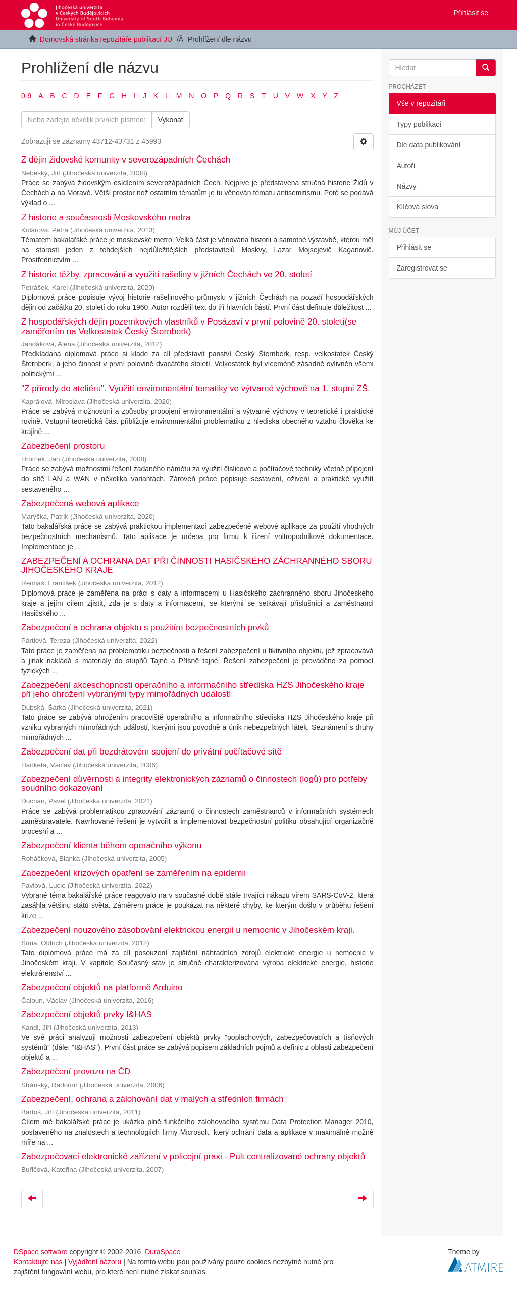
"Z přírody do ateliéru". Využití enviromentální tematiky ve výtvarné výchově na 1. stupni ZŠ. (195, 388)
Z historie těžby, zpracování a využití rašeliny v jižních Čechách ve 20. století (166, 274)
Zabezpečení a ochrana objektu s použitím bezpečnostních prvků (145, 627)
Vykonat (170, 120)
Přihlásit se (414, 247)
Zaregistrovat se (422, 268)
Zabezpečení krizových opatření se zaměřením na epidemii (133, 873)
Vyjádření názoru (94, 1262)
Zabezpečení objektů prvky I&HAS (86, 1014)
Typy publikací (419, 124)
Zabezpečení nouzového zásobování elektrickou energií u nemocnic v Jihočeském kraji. (188, 930)
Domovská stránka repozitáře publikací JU (106, 39)
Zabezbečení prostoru (63, 446)
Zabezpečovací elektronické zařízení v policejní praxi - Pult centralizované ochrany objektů (193, 1156)
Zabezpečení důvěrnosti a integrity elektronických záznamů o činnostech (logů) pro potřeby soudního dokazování (194, 783)
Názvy (407, 186)
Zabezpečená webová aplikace (80, 503)
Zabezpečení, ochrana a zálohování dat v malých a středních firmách (152, 1099)
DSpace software (41, 1252)
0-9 (26, 96)
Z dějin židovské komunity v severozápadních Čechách (125, 160)
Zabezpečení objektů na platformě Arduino (101, 987)
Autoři (406, 166)
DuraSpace (162, 1252)
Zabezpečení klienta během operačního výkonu (111, 845)
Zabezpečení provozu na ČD (75, 1071)
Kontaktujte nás (38, 1262)
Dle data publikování (429, 145)
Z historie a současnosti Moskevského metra (105, 217)
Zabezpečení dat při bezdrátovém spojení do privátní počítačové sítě (151, 752)
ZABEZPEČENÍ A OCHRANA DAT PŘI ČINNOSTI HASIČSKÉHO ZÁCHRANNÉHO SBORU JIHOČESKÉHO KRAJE (196, 565)
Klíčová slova (417, 207)
